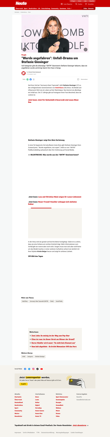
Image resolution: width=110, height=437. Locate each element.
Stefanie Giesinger (40, 356)
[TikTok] (37, 369)
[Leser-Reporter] (66, 4)
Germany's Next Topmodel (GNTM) (39, 301)
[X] (29, 369)
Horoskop (38, 408)
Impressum (18, 432)
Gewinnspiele (60, 400)
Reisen (58, 413)
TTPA (37, 432)
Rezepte (58, 402)
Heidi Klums (59, 88)
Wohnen (58, 408)
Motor (58, 411)
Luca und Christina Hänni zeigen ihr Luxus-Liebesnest (59, 197)
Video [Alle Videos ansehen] (85, 8)
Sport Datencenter (62, 397)
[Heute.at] (21, 3)
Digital (37, 405)
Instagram (30, 356)
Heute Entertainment (35, 72)
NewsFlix (79, 397)
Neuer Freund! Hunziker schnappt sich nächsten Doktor (52, 203)
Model (52, 301)
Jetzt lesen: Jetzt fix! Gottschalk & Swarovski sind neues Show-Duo (53, 101)
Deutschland (19, 402)
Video (58, 416)
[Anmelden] (89, 4)
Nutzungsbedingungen (62, 432)
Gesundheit (59, 405)
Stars (29, 12)
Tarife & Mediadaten (29, 432)
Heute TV (38, 416)
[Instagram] (33, 369)
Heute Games (39, 411)
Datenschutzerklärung (47, 432)
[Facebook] (31, 79)
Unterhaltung (45, 8)
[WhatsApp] (27, 79)
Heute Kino (38, 413)
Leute (37, 400)
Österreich (19, 8)
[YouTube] (42, 369)
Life (39, 8)
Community (55, 8)
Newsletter (18, 416)
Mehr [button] (69, 8)
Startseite (17, 12)
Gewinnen (63, 8)
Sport (26, 8)
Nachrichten (33, 8)
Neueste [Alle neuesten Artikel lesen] (91, 8)
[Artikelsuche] (78, 4)
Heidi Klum (25, 301)
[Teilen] (34, 79)
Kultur (37, 402)
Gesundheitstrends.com (83, 400)
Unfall (23, 356)
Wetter (17, 413)
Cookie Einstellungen (77, 432)
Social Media (59, 301)
